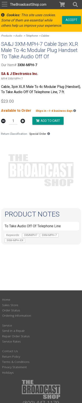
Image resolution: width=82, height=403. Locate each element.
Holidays (8, 372)
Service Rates (11, 341)
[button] (75, 4)
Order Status (11, 310)
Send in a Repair (13, 330)
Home (6, 299)
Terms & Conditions (16, 362)
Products (6, 35)
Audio (18, 35)
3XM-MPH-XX (15, 240)
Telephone (32, 35)
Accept (71, 19)
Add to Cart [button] (48, 120)
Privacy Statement (14, 367)
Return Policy (11, 356)
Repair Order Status (16, 336)
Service (7, 325)
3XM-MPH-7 (49, 235)
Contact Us (10, 351)
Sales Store (10, 305)
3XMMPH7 (30, 235)
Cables (45, 35)
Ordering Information (16, 315)
